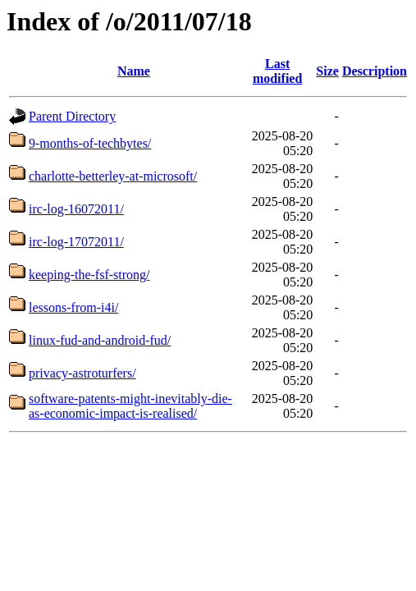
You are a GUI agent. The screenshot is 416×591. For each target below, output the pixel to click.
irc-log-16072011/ (76, 209)
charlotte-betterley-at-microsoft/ (113, 176)
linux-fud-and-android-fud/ (100, 340)
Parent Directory (72, 116)
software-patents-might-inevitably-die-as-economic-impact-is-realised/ (130, 406)
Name (133, 71)
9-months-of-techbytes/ (90, 143)
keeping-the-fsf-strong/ (89, 275)
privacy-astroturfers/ (82, 373)
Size (327, 71)
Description (374, 71)
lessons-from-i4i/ (73, 307)
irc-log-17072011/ (76, 242)
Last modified (277, 71)
